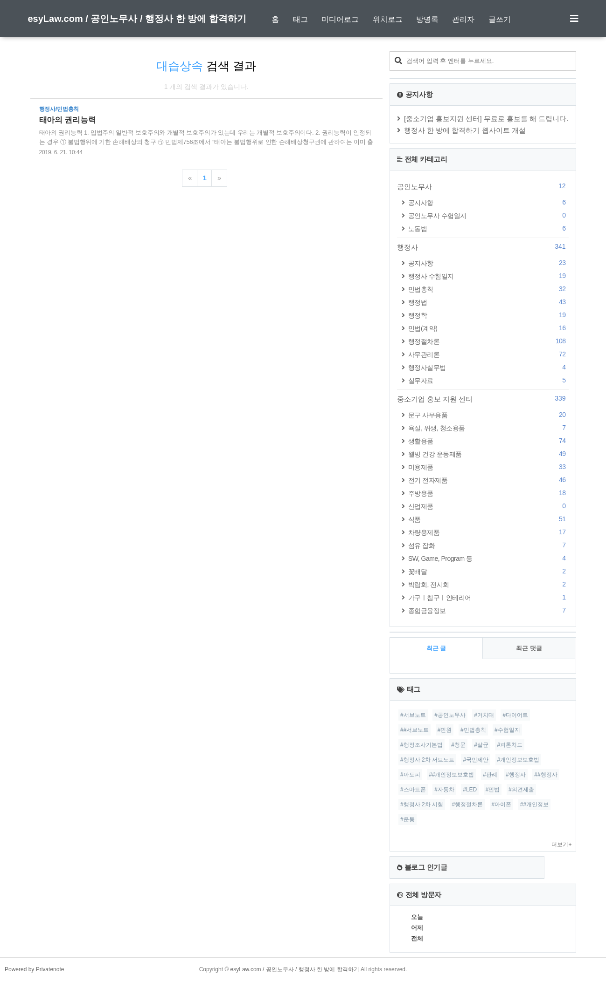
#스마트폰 (413, 789)
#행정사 (516, 774)
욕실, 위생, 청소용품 (488, 428)
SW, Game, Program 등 (488, 558)
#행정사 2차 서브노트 (427, 759)
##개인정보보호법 (451, 774)
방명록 (427, 19)
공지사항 (488, 202)
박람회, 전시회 (488, 584)
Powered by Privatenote (34, 969)
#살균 (481, 745)
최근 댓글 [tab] (529, 648)
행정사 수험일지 (488, 276)
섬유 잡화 (488, 545)
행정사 (483, 247)
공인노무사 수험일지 (488, 215)
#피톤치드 (509, 745)
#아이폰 (502, 804)
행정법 (488, 302)
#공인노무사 (450, 715)
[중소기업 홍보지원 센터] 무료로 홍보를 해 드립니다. (486, 119)
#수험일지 (507, 730)
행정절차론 (488, 341)
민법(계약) (488, 328)
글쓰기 (499, 19)
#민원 (445, 730)
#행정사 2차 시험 (421, 804)
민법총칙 (488, 289)
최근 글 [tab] (436, 648)
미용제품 (488, 467)
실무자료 (488, 380)
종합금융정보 (488, 610)
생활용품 (488, 441)
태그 (300, 19)
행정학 (488, 315)
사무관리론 (488, 354)
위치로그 (388, 19)
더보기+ (561, 844)
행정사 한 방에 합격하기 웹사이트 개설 (465, 130)
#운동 (407, 819)
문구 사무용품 (488, 415)
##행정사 (545, 774)
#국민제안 (475, 759)
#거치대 (484, 715)
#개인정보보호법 (518, 759)
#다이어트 (515, 715)
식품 (488, 519)
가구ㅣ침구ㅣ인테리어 (488, 597)
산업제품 (488, 506)
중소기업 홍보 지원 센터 (483, 399)
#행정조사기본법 (421, 745)
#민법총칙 (473, 730)
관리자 (463, 19)
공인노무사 (483, 186)
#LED (470, 789)
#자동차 (444, 789)
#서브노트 (413, 715)
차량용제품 (488, 532)
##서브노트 (414, 730)
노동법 (488, 228)
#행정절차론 (467, 804)
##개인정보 (534, 804)
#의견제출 (521, 789)
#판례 (490, 774)
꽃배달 (488, 571)
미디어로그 (340, 19)
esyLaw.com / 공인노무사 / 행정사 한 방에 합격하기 (137, 19)
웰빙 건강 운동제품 (488, 454)
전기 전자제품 (488, 480)
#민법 (493, 789)
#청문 (458, 745)
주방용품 (488, 493)
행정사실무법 (488, 367)
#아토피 (410, 774)
